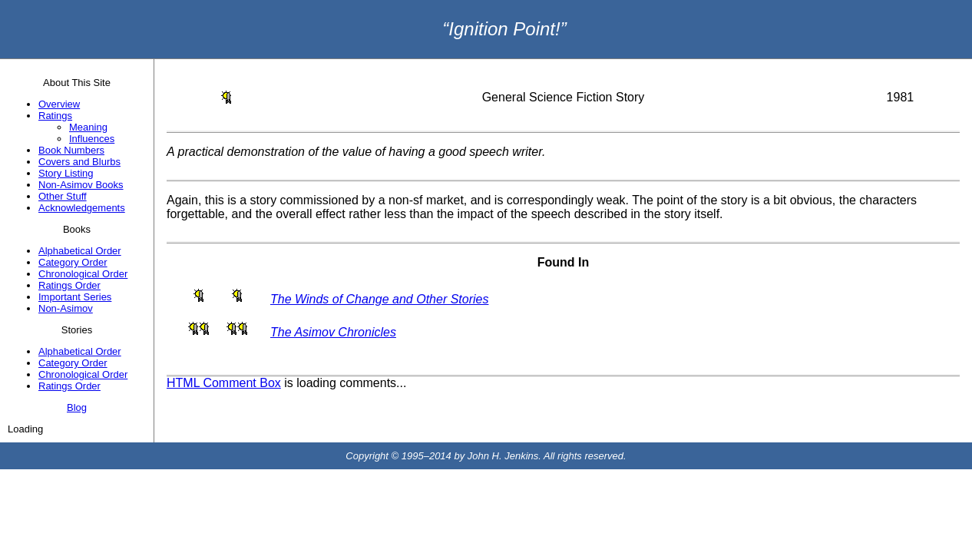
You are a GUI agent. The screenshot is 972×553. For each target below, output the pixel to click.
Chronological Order (82, 274)
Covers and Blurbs (79, 161)
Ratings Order (69, 285)
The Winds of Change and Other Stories (379, 299)
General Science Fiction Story (563, 97)
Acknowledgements (81, 208)
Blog (77, 407)
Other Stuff (62, 196)
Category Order (72, 262)
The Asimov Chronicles (333, 332)
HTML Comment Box (224, 382)
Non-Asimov (65, 308)
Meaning (88, 127)
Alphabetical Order (79, 251)
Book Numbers (71, 150)
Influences (91, 138)
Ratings (55, 115)
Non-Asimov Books (81, 184)
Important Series (74, 297)
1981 (900, 97)
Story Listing (66, 173)
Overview (59, 104)
